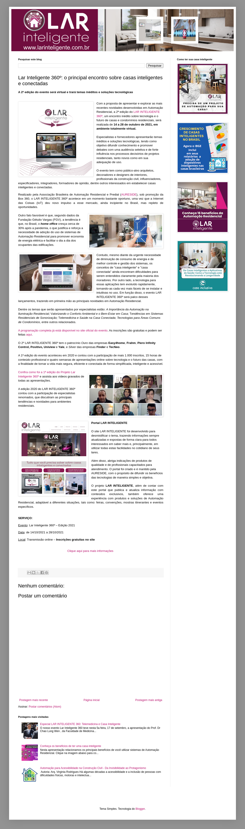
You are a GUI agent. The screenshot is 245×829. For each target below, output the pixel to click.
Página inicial (91, 700)
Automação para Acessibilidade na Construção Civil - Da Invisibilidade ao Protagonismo (93, 768)
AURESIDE (128, 194)
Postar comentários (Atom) (45, 706)
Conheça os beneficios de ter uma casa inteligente (70, 746)
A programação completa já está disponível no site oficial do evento (63, 330)
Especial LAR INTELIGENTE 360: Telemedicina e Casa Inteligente (80, 724)
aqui (29, 334)
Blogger (140, 808)
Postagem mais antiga (148, 700)
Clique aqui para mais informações (90, 551)
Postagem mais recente (33, 700)
